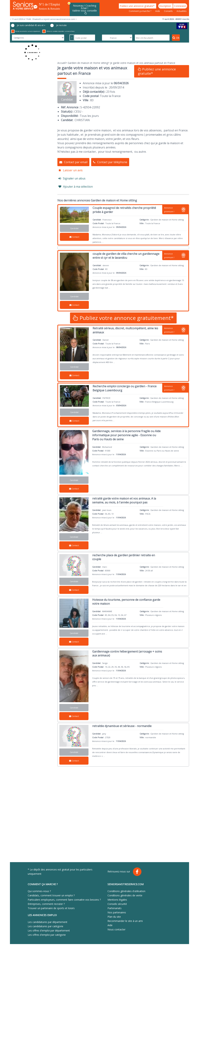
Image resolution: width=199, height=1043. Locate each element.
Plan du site (114, 916)
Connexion (180, 6)
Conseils (168, 11)
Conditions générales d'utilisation (126, 891)
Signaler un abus (71, 178)
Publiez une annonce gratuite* (137, 6)
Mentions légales (117, 899)
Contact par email (73, 162)
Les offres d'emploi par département (49, 930)
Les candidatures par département (47, 922)
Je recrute (58, 25)
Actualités (181, 11)
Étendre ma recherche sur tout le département (25, 31)
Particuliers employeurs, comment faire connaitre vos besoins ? (64, 899)
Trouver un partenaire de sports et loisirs (51, 908)
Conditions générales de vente (124, 895)
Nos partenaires (116, 912)
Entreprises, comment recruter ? (46, 904)
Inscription (165, 6)
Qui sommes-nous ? (39, 891)
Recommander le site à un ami (125, 921)
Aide (157, 11)
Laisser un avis (70, 170)
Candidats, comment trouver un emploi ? (51, 895)
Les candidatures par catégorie (45, 926)
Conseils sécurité (117, 904)
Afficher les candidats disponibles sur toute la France (58, 31)
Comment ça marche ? (140, 11)
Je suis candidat (28, 25)
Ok (176, 37)
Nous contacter (116, 929)
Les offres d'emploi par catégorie (47, 934)
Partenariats (114, 908)
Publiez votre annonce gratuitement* (123, 317)
